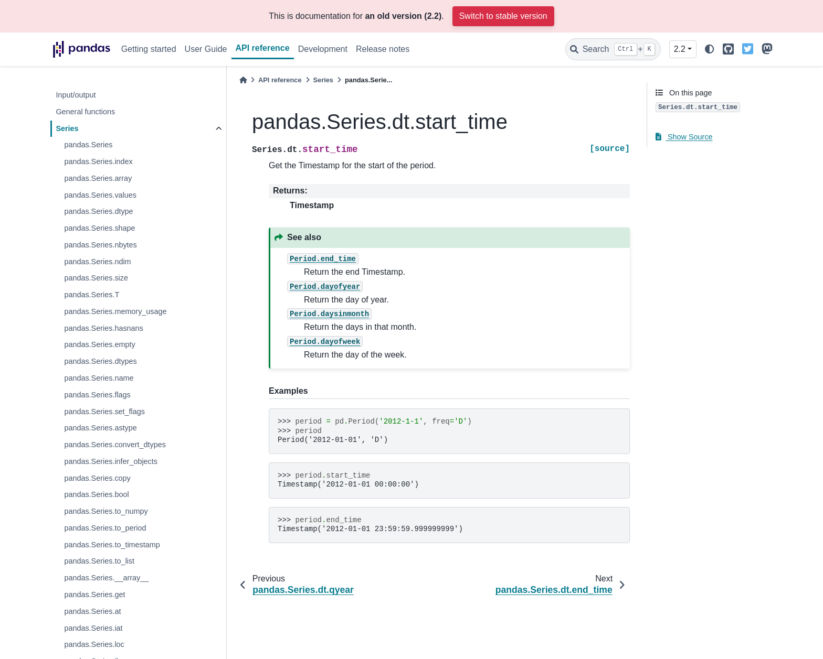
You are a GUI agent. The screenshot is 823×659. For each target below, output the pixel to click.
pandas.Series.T (91, 294)
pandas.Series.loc (94, 644)
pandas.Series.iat (93, 628)
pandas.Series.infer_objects (110, 461)
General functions (85, 111)
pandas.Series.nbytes (100, 245)
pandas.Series (88, 145)
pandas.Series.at (92, 611)
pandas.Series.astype (100, 428)
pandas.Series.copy (97, 478)
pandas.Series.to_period (105, 528)
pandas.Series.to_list (99, 561)
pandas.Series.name (98, 378)
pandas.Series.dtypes (100, 361)
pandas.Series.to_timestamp (112, 545)
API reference (263, 48)
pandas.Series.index (98, 161)
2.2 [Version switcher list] (679, 49)
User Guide (206, 49)
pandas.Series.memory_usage (115, 311)
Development (322, 49)
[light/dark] (710, 49)
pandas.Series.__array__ (106, 578)
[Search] (613, 49)
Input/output (76, 95)
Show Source (684, 137)
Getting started (148, 49)
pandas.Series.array (98, 178)
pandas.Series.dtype (98, 211)
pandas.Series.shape (99, 228)
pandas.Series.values (100, 195)
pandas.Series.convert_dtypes (115, 444)
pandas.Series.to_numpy (105, 511)
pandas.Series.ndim (97, 261)
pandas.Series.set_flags (104, 411)
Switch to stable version (503, 16)
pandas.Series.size (96, 278)
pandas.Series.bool (96, 494)
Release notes (382, 49)
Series (67, 128)
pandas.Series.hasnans (103, 328)
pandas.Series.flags (97, 395)
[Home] (243, 79)
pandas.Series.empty (99, 344)
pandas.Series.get (94, 594)
